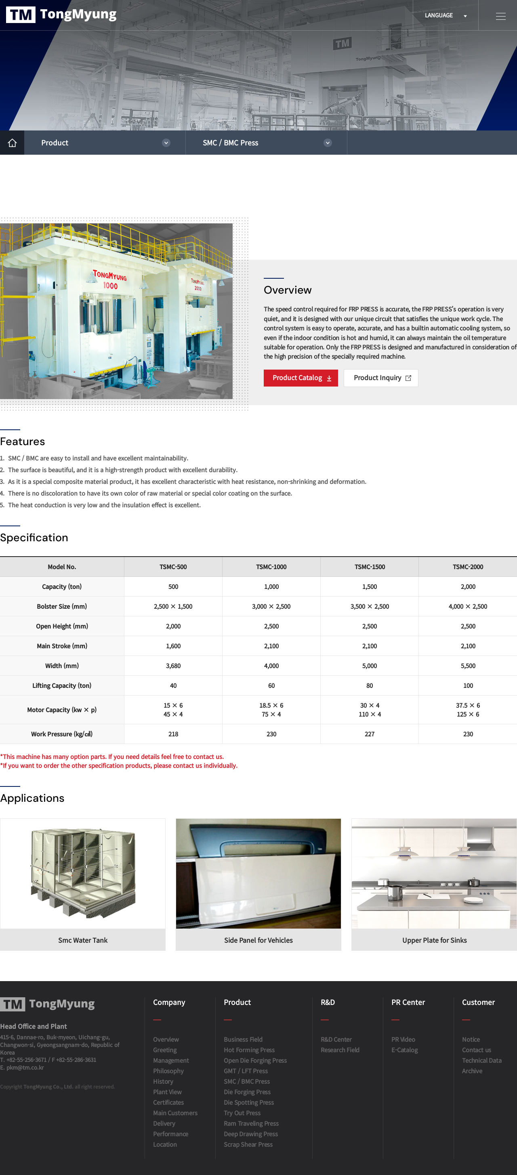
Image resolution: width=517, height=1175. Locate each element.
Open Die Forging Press (255, 1060)
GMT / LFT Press (245, 1070)
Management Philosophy (171, 1065)
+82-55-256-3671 (26, 1060)
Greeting (164, 1049)
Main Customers (175, 1112)
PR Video (403, 1039)
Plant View (167, 1091)
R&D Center (336, 1039)
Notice (471, 1039)
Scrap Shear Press (248, 1144)
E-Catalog (404, 1049)
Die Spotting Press (248, 1102)
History (163, 1081)
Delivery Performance (170, 1128)
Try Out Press (242, 1112)
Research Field (340, 1049)
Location (165, 1144)
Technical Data (481, 1060)
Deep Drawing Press (250, 1133)
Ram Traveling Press (251, 1123)
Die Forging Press (247, 1091)
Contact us (476, 1049)
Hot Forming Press (249, 1049)
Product (54, 142)
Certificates (168, 1102)
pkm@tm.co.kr (25, 1067)
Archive (472, 1070)
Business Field (243, 1039)
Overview (166, 1039)
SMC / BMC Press (230, 142)
